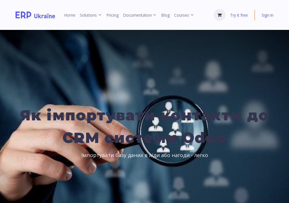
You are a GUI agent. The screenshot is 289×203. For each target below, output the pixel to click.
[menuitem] (70, 15)
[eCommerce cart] (219, 15)
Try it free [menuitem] (239, 15)
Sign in (267, 15)
